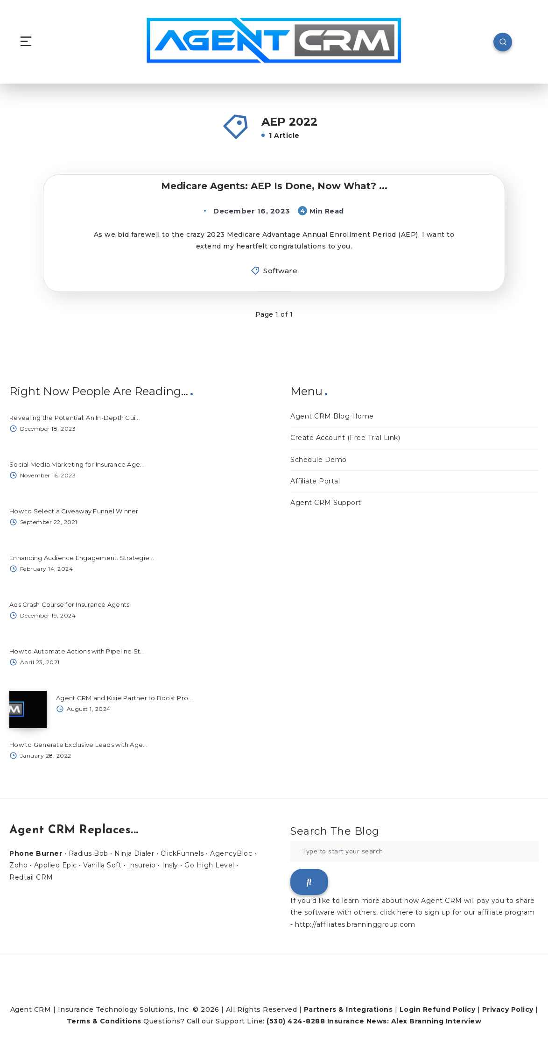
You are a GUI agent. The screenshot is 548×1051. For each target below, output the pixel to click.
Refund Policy (449, 1009)
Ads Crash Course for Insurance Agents (69, 604)
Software (280, 270)
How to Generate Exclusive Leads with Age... (78, 744)
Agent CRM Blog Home (332, 416)
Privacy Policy (508, 1009)
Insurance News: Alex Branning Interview (404, 1021)
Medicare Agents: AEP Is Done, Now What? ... (274, 186)
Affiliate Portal (315, 481)
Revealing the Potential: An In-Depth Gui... (74, 417)
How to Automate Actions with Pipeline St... (77, 651)
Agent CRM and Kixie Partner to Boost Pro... (124, 698)
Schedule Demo (318, 459)
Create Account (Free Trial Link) (345, 437)
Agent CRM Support (325, 502)
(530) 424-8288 (296, 1021)
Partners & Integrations (348, 1009)
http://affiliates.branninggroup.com (355, 924)
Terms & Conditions (104, 1021)
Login (410, 1009)
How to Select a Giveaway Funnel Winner (74, 511)
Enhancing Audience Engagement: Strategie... (81, 557)
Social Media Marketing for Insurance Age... (77, 464)
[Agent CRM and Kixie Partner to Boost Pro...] (28, 709)
